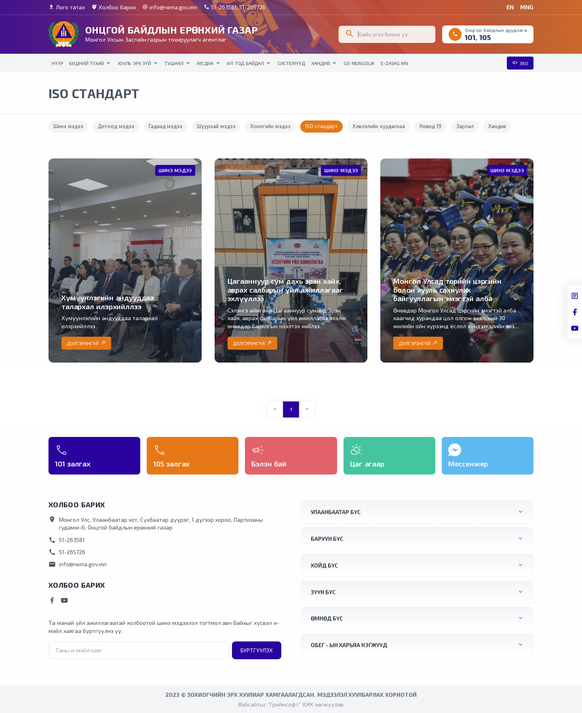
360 (520, 63)
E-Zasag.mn (394, 63)
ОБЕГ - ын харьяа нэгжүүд (349, 644)
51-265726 (66, 552)
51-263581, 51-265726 (235, 7)
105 (485, 37)
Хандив (320, 63)
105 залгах (171, 463)
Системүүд (291, 63)
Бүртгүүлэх (256, 650)
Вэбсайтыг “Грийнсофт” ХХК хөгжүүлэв (290, 704)
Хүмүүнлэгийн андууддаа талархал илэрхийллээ (107, 302)
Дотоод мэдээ (116, 126)
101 (470, 37)
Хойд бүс (324, 565)
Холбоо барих (113, 7)
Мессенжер (468, 463)
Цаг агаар (367, 463)
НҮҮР (57, 63)
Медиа (205, 63)
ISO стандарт (321, 126)
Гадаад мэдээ (166, 126)
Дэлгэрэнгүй (86, 343)
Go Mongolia (359, 63)
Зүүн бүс (323, 592)
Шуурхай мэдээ (216, 126)
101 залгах (73, 463)
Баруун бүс (327, 538)
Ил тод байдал (245, 63)
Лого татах (66, 7)
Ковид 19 (431, 126)
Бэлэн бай (268, 463)
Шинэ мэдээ (68, 126)
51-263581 (66, 540)
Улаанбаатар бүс (336, 511)
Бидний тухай (86, 63)
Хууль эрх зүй (134, 63)
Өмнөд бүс (327, 618)
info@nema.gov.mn (169, 7)
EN (510, 7)
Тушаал (173, 63)
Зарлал (465, 126)
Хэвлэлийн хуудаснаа (378, 126)
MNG (527, 7)
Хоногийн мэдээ (270, 126)
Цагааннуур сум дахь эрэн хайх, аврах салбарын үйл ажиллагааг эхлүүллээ (285, 289)
